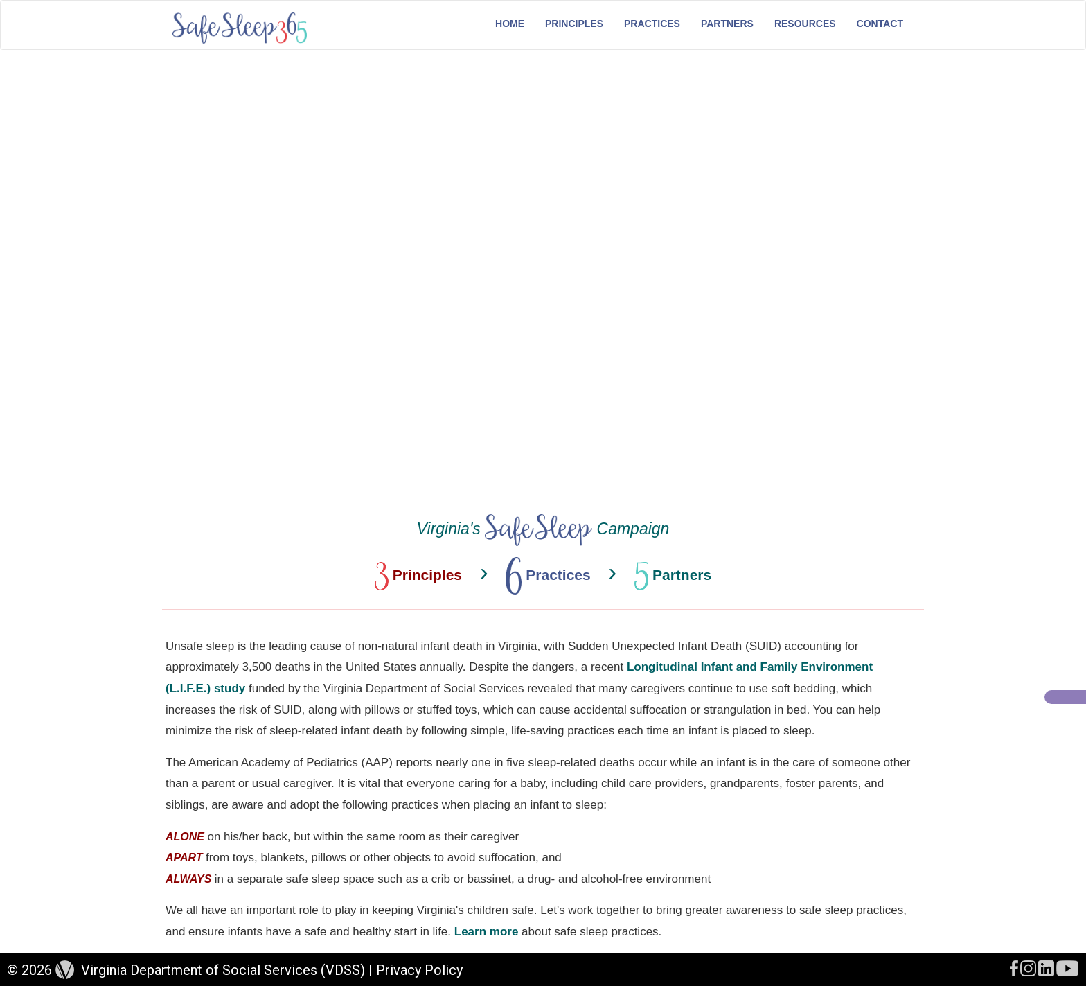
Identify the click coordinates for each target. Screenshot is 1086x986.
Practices (652, 23)
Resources (805, 23)
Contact (880, 23)
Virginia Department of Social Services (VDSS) (223, 970)
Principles (574, 23)
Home (509, 23)
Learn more (486, 931)
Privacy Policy (419, 970)
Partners (727, 23)
